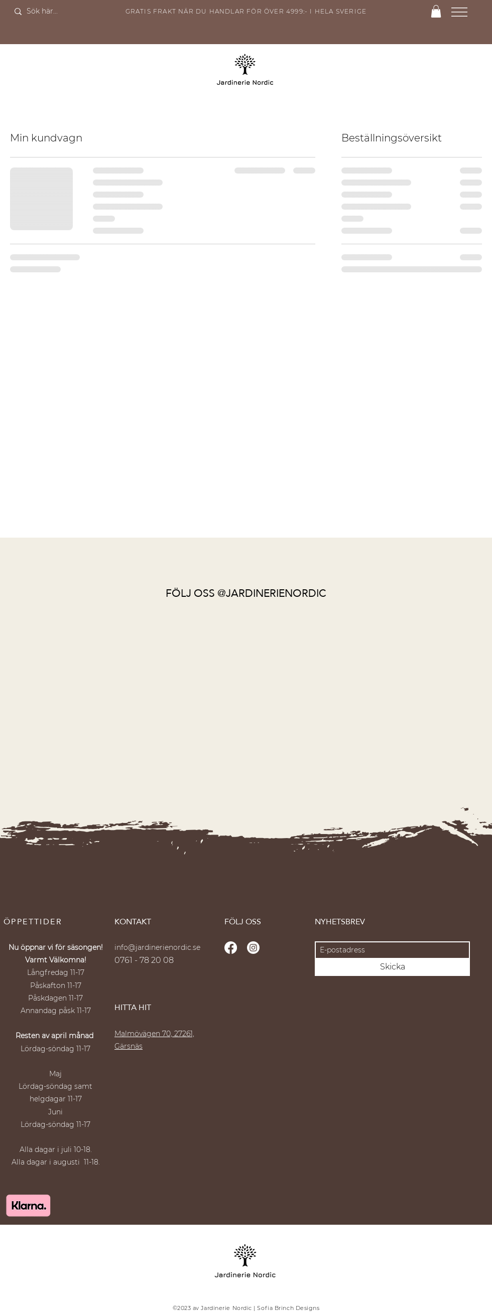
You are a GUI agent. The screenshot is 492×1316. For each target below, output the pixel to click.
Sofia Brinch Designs (288, 1307)
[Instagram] (253, 947)
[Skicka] (392, 967)
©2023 (182, 1307)
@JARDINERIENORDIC (271, 593)
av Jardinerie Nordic (221, 1307)
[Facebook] (230, 947)
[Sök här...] (50, 11)
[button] (436, 11)
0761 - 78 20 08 (144, 960)
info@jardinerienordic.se (157, 947)
